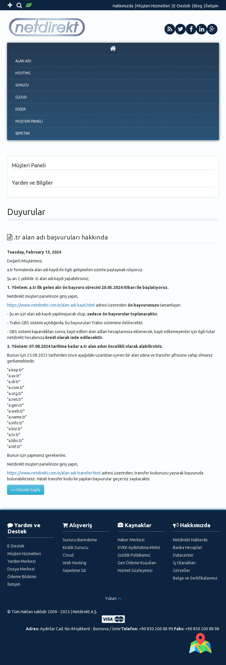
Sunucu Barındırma (80, 539)
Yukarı (111, 598)
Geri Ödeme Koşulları (137, 562)
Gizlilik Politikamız (134, 555)
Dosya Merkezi (21, 569)
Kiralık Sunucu (75, 547)
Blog (198, 6)
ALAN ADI (23, 61)
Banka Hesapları (187, 547)
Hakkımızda (123, 6)
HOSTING (23, 73)
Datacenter (183, 555)
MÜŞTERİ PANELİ (29, 121)
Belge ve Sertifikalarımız (195, 578)
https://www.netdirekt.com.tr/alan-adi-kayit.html (51, 305)
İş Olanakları (184, 562)
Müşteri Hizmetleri (153, 6)
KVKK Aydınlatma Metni (139, 547)
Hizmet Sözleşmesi (135, 570)
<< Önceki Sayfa (25, 489)
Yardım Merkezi (21, 561)
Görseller (181, 570)
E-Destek (181, 6)
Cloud (68, 555)
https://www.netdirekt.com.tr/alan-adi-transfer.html (54, 473)
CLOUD (21, 97)
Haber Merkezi (131, 539)
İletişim (211, 6)
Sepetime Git (74, 570)
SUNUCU (22, 85)
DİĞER (20, 109)
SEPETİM (22, 133)
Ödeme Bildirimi (21, 576)
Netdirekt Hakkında (190, 539)
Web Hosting (74, 562)
